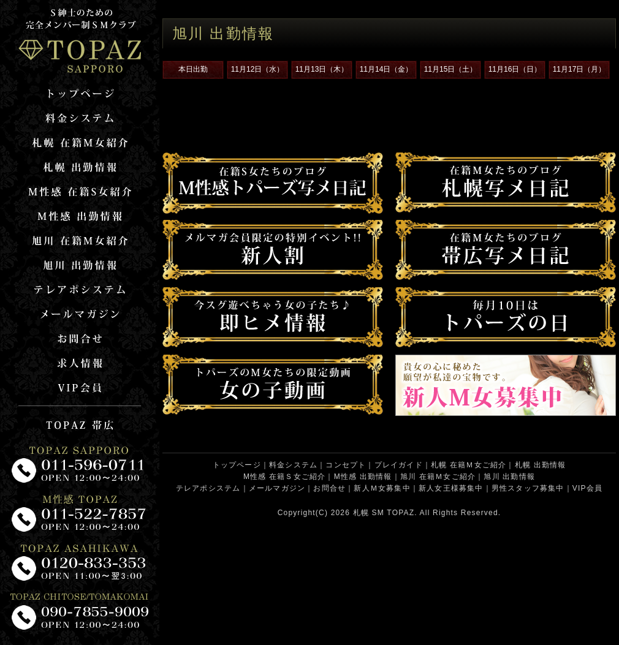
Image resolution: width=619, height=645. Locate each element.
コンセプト (345, 465)
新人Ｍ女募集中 (382, 488)
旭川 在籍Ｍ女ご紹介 (438, 476)
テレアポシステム (208, 488)
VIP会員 (587, 488)
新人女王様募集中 (451, 488)
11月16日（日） (515, 69)
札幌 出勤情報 (540, 465)
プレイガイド (398, 465)
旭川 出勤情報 (509, 476)
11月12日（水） (257, 69)
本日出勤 (193, 69)
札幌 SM (368, 512)
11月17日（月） (579, 69)
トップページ (237, 465)
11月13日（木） (322, 69)
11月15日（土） (450, 69)
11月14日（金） (386, 69)
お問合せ (329, 488)
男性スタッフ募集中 (528, 488)
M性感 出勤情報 (363, 476)
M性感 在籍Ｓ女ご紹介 (284, 476)
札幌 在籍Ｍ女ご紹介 (468, 465)
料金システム (293, 465)
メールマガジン (277, 488)
